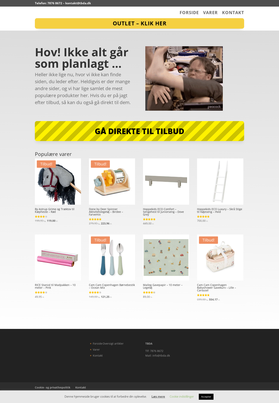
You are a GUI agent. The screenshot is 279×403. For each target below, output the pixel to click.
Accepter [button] (206, 396)
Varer (210, 13)
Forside (189, 13)
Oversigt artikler (113, 343)
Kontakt (233, 13)
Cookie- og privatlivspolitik (52, 387)
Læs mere (158, 396)
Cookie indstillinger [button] (182, 396)
